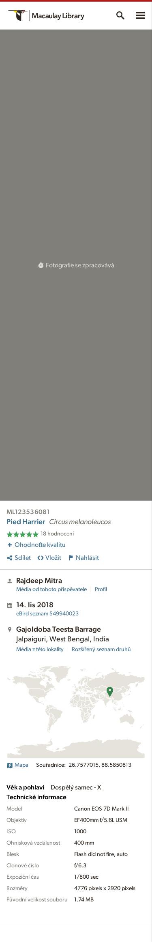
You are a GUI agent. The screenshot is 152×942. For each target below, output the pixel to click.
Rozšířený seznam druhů (101, 649)
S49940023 (47, 614)
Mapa (17, 765)
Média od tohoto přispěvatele (51, 589)
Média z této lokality (40, 649)
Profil (101, 589)
